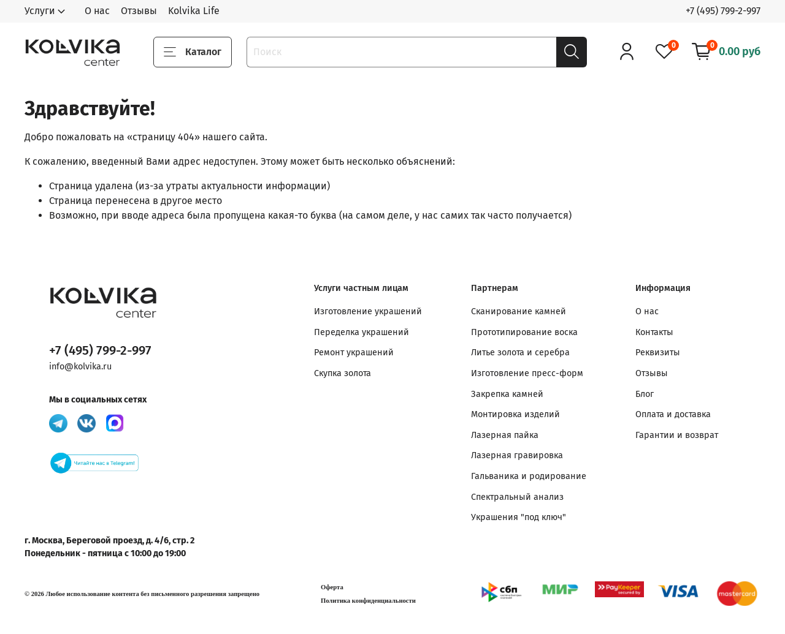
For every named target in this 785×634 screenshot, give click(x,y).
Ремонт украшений (354, 352)
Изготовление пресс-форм (527, 373)
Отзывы (139, 11)
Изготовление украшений (368, 311)
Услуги (40, 11)
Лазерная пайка (504, 435)
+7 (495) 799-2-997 (723, 11)
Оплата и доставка (673, 414)
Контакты (654, 332)
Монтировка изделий (515, 414)
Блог (644, 394)
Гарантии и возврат (676, 435)
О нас (97, 11)
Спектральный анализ (517, 497)
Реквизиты (657, 352)
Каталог (192, 52)
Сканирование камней (518, 311)
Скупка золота (342, 373)
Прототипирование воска (524, 332)
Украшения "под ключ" (518, 517)
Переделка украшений (361, 332)
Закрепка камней (507, 394)
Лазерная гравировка (517, 455)
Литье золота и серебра (520, 352)
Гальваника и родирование (528, 476)
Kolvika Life (194, 11)
